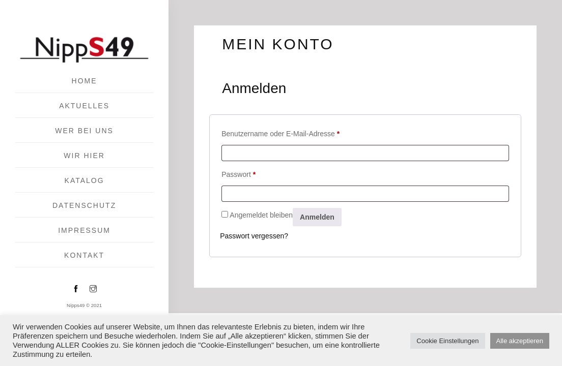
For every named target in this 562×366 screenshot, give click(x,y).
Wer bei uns (84, 131)
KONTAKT (84, 255)
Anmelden (317, 217)
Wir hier (84, 155)
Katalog (84, 180)
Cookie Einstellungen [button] (447, 341)
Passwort (238, 172)
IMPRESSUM (84, 230)
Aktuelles (84, 106)
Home (84, 81)
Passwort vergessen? (254, 236)
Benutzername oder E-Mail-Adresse (280, 132)
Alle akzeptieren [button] (520, 341)
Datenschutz (84, 205)
